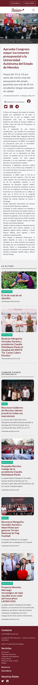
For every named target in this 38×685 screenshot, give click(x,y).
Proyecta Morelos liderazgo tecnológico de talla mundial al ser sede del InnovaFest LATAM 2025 (12, 594)
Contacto (6, 630)
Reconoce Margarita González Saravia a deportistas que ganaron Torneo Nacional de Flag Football (12, 528)
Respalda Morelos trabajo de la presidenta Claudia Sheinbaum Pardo (11, 470)
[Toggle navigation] (33, 10)
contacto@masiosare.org (9, 634)
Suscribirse (15, 3)
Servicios (6, 648)
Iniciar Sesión (29, 3)
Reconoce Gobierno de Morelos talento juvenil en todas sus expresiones (12, 411)
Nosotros (5, 667)
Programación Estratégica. (15, 644)
